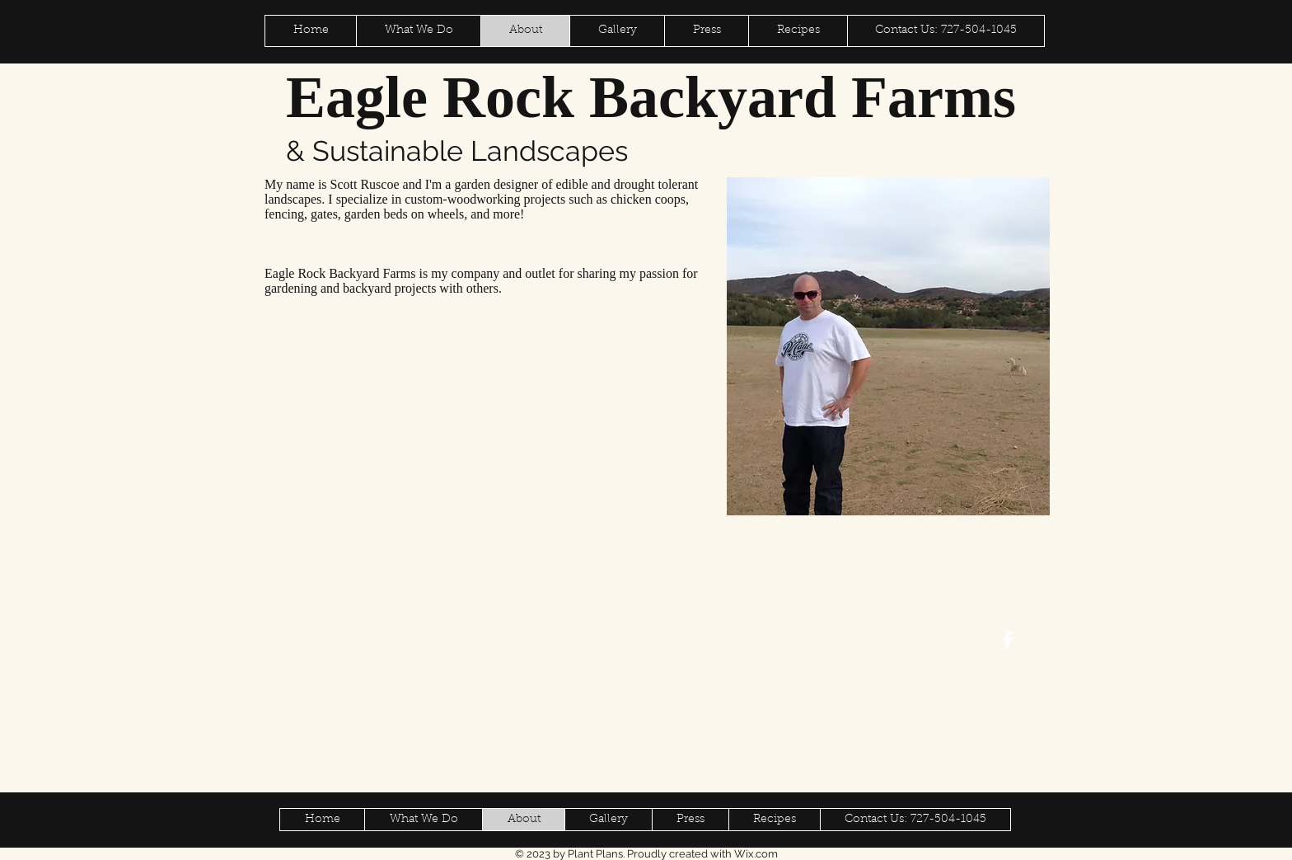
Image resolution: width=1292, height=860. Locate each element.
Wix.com (756, 854)
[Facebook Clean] (1008, 640)
